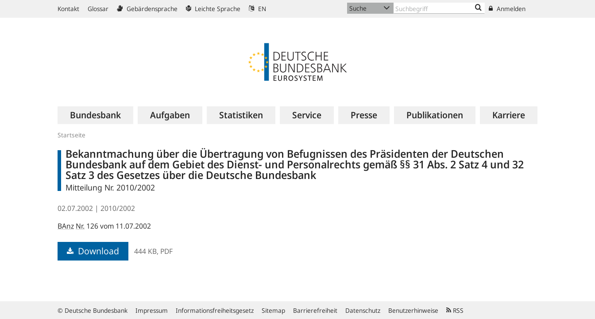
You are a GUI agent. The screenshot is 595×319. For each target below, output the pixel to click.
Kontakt (68, 8)
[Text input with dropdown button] (439, 8)
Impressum (151, 310)
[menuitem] (95, 115)
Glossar (98, 8)
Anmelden (507, 8)
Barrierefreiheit (315, 310)
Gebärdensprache (147, 8)
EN (257, 8)
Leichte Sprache (213, 8)
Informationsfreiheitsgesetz (215, 310)
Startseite (71, 135)
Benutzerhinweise (413, 310)
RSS (455, 310)
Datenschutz (362, 310)
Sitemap (273, 310)
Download (93, 251)
